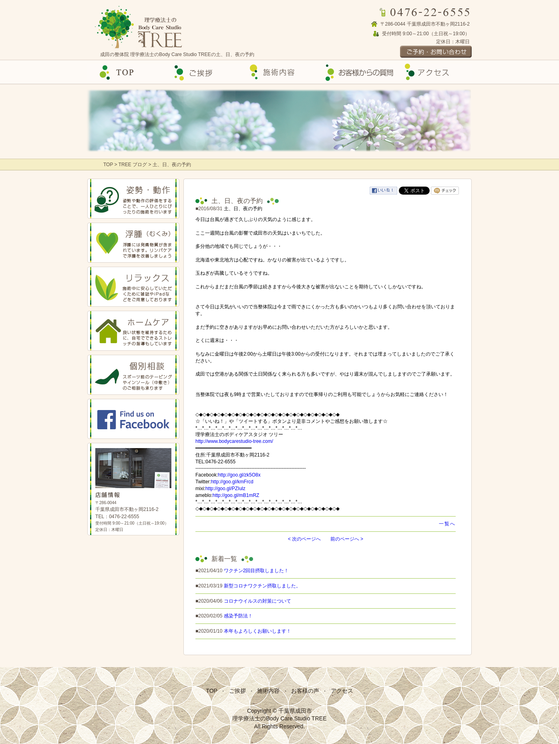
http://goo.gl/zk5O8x (239, 475)
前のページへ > (346, 539)
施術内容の (279, 72)
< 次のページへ (304, 539)
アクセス (433, 72)
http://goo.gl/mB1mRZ (236, 495)
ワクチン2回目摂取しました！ (256, 570)
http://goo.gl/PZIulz (225, 488)
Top (125, 72)
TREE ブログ (133, 164)
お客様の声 (356, 72)
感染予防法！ (238, 616)
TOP (109, 164)
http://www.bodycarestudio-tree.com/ (234, 441)
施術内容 (268, 691)
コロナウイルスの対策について (257, 601)
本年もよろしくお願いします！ (257, 631)
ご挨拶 (202, 72)
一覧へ (447, 524)
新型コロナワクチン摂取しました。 (262, 586)
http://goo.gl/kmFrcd (232, 482)
